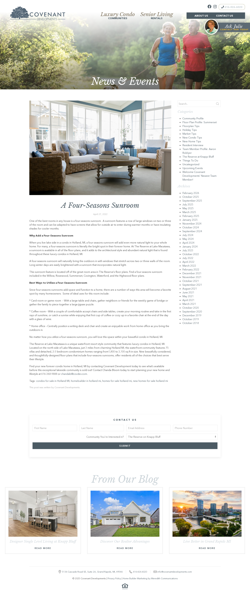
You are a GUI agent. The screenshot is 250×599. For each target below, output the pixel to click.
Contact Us (224, 15)
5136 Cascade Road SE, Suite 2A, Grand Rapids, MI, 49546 (92, 571)
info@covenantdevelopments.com (174, 571)
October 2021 (190, 281)
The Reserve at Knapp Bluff (198, 156)
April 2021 (188, 300)
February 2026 (190, 193)
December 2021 (191, 273)
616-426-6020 (231, 7)
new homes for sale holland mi (150, 380)
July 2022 (187, 258)
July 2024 (187, 235)
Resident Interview (192, 145)
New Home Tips (191, 141)
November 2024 (191, 223)
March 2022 (189, 265)
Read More (43, 548)
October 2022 (190, 254)
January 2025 (190, 219)
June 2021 (188, 292)
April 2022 (188, 261)
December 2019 (191, 315)
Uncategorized (190, 164)
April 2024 (188, 242)
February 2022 (190, 269)
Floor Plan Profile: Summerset (199, 122)
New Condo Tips (192, 137)
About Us (201, 15)
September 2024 (192, 231)
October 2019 (190, 319)
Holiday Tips (189, 129)
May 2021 (188, 296)
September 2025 (192, 200)
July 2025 (187, 204)
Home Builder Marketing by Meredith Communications (150, 578)
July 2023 (187, 250)
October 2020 (190, 307)
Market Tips (189, 133)
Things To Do (190, 160)
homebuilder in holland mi (86, 380)
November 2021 (191, 277)
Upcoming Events (192, 168)
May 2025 (188, 208)
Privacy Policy (114, 578)
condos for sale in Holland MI (53, 380)
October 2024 (190, 227)
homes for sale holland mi (117, 380)
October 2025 (190, 196)
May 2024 (188, 238)
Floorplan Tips (190, 126)
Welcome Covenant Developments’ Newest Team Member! (199, 175)
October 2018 (190, 323)
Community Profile (193, 118)
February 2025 (190, 216)
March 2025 (189, 212)
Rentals (156, 16)
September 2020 (192, 311)
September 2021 (192, 284)
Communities (118, 16)
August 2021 (189, 288)
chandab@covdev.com (74, 373)
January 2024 (190, 246)
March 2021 (189, 303)
